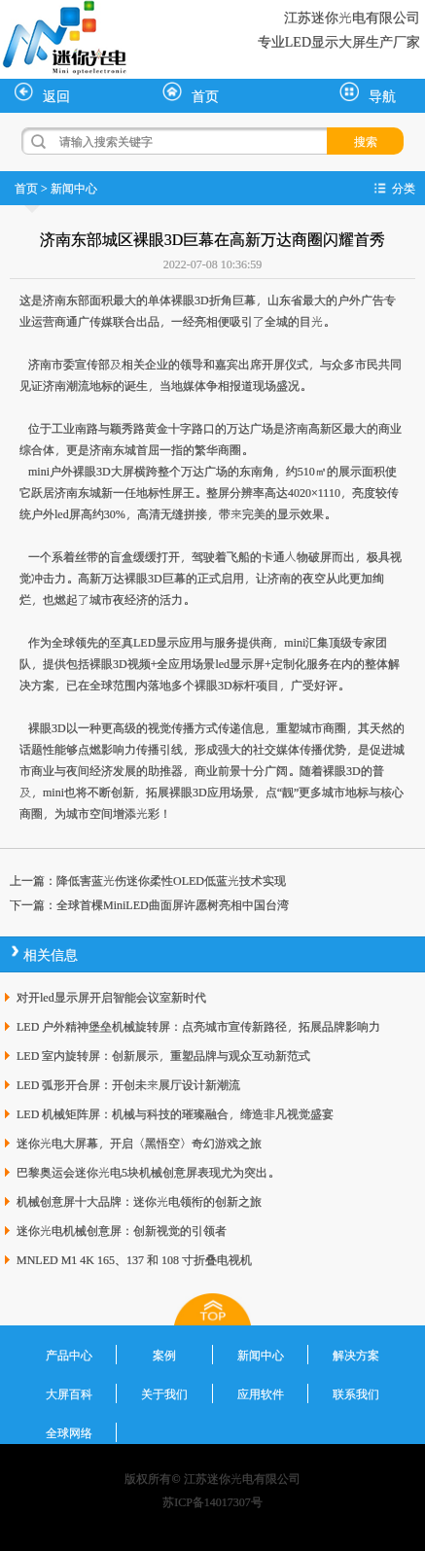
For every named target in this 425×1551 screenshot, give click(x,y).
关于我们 (164, 1393)
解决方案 (356, 1354)
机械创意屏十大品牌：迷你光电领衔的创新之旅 (139, 1201)
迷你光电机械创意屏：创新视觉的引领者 (122, 1230)
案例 (164, 1354)
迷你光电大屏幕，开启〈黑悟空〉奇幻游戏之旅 (139, 1142)
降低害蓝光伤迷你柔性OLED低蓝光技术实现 (171, 880)
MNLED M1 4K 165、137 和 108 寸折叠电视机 (134, 1259)
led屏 (67, 513)
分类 (403, 187)
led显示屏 (240, 663)
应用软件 (260, 1393)
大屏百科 (69, 1393)
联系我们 (356, 1393)
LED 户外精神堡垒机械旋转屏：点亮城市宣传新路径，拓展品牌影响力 (198, 1026)
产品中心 (69, 1354)
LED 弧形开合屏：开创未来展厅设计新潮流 (128, 1084)
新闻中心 (74, 187)
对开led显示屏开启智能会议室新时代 (111, 997)
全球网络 (69, 1432)
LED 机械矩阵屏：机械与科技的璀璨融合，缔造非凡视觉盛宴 (175, 1113)
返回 (42, 93)
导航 (367, 93)
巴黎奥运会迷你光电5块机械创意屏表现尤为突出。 (148, 1172)
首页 (190, 93)
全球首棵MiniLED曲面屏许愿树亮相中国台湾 (172, 904)
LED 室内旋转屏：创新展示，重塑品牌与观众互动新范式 (163, 1055)
